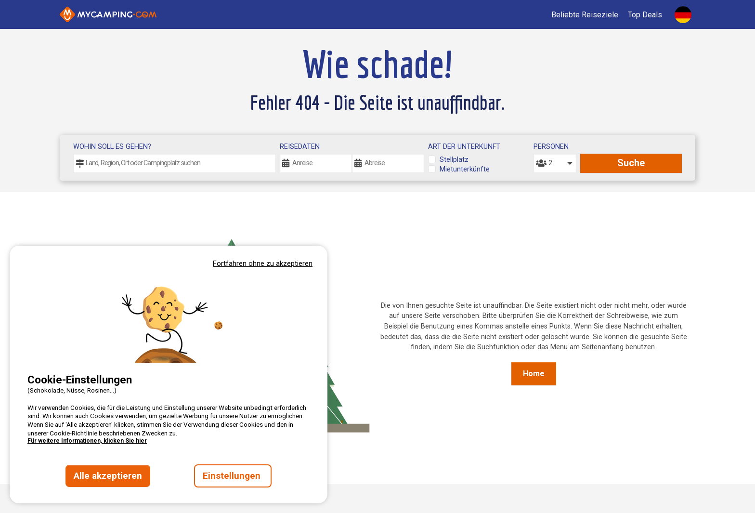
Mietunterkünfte (465, 169)
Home (534, 373)
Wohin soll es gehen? (112, 147)
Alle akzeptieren (108, 476)
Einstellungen (233, 476)
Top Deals (645, 14)
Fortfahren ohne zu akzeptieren (262, 263)
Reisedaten (300, 147)
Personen (551, 147)
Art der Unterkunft (464, 147)
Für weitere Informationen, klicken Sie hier (87, 440)
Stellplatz (454, 160)
